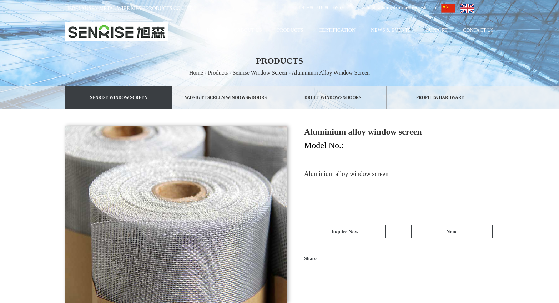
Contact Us (478, 30)
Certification (337, 30)
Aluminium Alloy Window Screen (331, 73)
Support (437, 30)
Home (214, 30)
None (451, 231)
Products (290, 30)
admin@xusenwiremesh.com (407, 7)
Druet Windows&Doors (332, 97)
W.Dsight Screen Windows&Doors (226, 97)
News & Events (391, 30)
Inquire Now (344, 231)
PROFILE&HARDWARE (440, 97)
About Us (249, 30)
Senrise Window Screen (260, 73)
